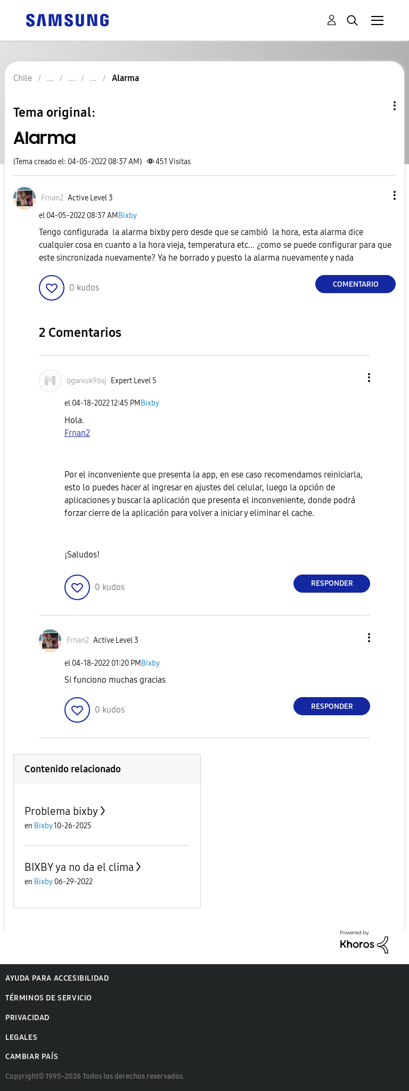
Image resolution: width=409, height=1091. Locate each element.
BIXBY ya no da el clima (79, 867)
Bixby (127, 215)
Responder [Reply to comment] (332, 583)
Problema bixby (61, 811)
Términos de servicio (48, 998)
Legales (21, 1037)
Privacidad (27, 1017)
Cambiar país (31, 1056)
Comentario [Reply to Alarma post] (356, 284)
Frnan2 (77, 433)
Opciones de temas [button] (376, 106)
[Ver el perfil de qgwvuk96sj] (87, 380)
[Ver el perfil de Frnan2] (52, 198)
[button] (377, 195)
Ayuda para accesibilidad (57, 978)
